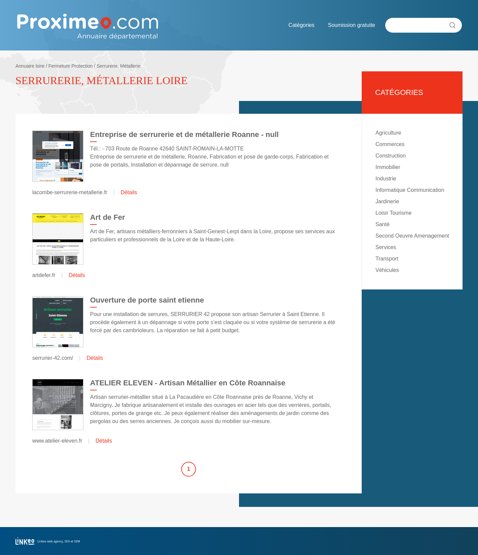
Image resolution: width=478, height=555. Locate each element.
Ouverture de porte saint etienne (147, 300)
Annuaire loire (29, 66)
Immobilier (387, 167)
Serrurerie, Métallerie (118, 66)
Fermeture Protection (70, 66)
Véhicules (387, 270)
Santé (382, 224)
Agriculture (388, 133)
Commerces (389, 144)
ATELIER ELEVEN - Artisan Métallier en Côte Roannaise (187, 383)
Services (385, 247)
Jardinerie (387, 201)
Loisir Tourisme (393, 213)
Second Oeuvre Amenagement (412, 236)
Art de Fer (107, 217)
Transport (386, 259)
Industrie (385, 178)
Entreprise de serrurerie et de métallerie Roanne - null (184, 134)
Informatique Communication (409, 190)
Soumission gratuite (351, 25)
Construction (390, 156)
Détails (129, 192)
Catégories (301, 25)
